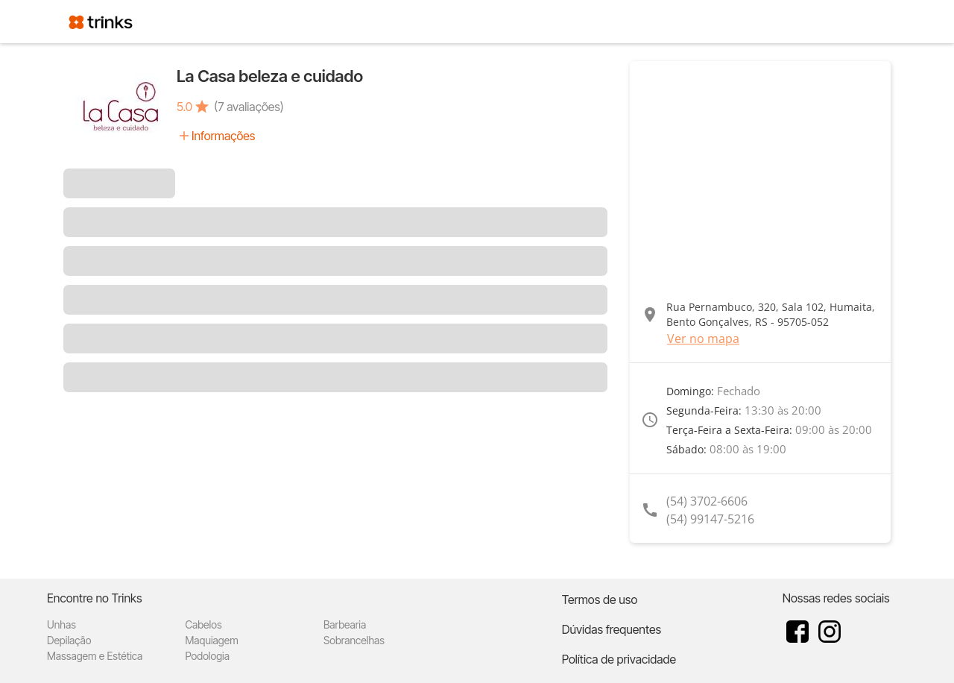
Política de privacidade (619, 659)
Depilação (69, 640)
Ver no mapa (703, 338)
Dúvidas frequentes (611, 629)
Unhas (61, 624)
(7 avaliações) (249, 106)
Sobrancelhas (354, 640)
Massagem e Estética (94, 655)
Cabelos (203, 624)
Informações (223, 135)
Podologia (207, 655)
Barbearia (344, 624)
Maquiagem (211, 640)
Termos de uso (600, 599)
